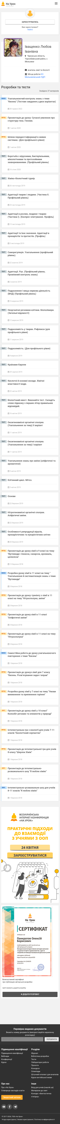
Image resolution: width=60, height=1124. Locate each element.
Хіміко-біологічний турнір (21, 178)
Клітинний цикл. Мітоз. (20, 480)
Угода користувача (9, 1119)
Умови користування (25, 1119)
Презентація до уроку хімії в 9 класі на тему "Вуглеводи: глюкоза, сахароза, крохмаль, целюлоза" (31, 554)
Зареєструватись (30, 22)
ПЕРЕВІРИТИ (51, 1039)
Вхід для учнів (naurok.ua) (42, 1087)
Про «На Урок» (7, 1087)
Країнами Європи (17, 364)
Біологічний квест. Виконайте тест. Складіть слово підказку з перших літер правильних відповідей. (31, 403)
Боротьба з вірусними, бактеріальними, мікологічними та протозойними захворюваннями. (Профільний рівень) (29, 159)
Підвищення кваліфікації (12, 1053)
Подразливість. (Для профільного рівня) (29, 348)
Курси (3, 1062)
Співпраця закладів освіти (12, 1090)
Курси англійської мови (41, 1077)
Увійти (30, 30)
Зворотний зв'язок (12, 1097)
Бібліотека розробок (40, 1056)
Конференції (6, 1059)
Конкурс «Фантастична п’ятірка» (41, 1095)
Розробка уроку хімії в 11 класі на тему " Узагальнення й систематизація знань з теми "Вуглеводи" (32, 576)
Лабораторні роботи (40, 1062)
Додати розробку (30, 994)
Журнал (34, 1053)
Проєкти (35, 1065)
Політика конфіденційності (44, 1119)
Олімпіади (35, 1071)
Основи (12, 496)
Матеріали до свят (39, 1090)
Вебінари (5, 1056)
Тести (33, 1059)
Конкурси (35, 1068)
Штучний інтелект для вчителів (45, 1074)
